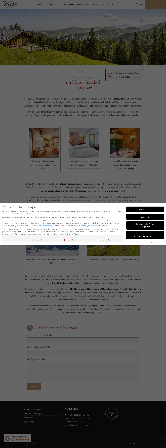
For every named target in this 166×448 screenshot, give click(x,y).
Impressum (155, 242)
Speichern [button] (145, 216)
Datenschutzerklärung (46, 226)
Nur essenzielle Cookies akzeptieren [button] (145, 225)
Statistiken (69, 240)
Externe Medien (104, 240)
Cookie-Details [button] (136, 242)
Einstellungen (85, 226)
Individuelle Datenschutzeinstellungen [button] (145, 235)
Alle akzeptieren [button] (145, 209)
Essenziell (37, 240)
